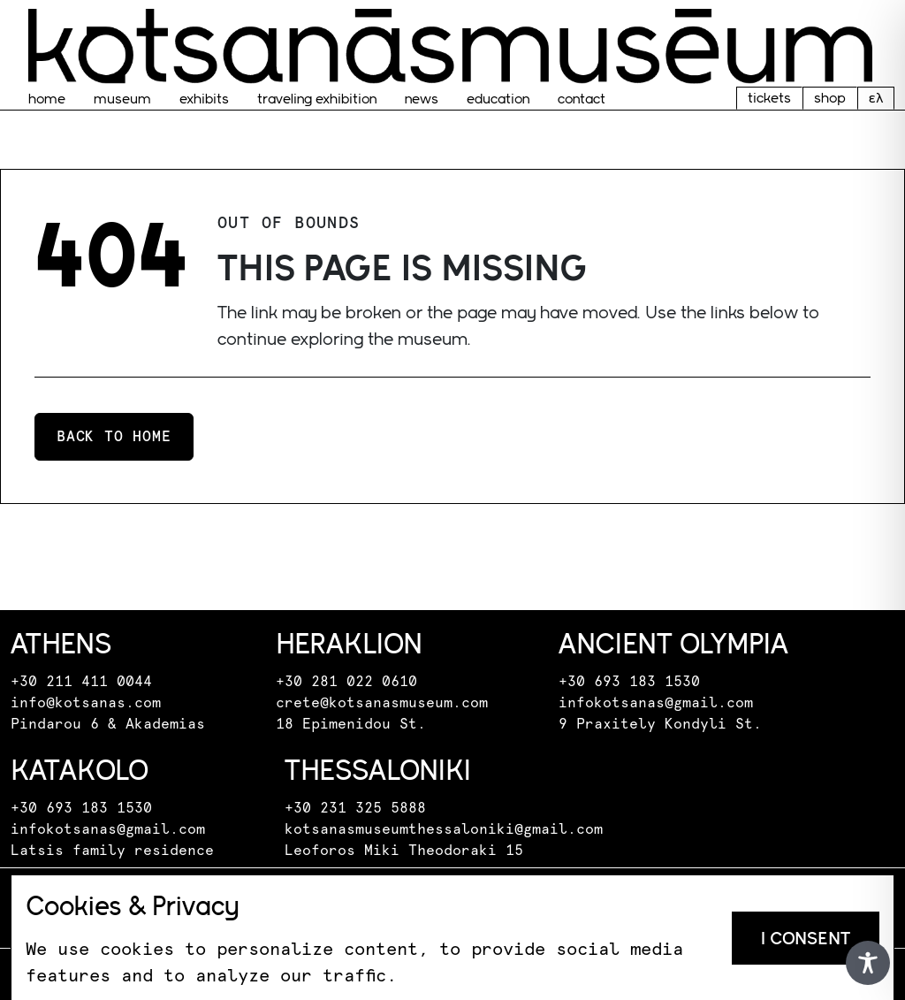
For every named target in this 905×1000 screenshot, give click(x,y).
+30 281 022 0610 (346, 682)
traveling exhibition (316, 98)
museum (122, 98)
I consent (805, 938)
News (421, 98)
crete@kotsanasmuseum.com (382, 703)
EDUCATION (498, 98)
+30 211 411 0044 (81, 682)
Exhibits (204, 98)
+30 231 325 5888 (355, 808)
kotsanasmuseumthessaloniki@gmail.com (444, 829)
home (46, 98)
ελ (876, 97)
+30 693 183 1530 (629, 682)
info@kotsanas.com (86, 703)
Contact (581, 98)
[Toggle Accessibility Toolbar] (868, 963)
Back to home (114, 437)
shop (830, 97)
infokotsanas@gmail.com (656, 703)
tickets (769, 97)
